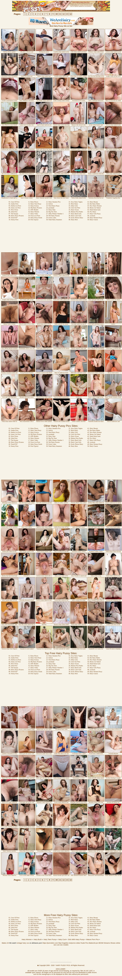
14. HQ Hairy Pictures (35, 208)
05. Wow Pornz (13, 210)
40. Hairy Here (73, 219)
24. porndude (50, 208)
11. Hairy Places (33, 202)
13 (67, 14)
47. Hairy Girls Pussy (94, 214)
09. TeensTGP (13, 218)
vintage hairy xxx (23, 943)
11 (60, 14)
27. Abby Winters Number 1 (55, 214)
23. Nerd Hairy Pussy (52, 206)
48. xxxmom (91, 216)
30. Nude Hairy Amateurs (54, 219)
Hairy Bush (38, 939)
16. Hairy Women (33, 212)
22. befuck (49, 204)
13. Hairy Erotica (33, 206)
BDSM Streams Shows (107, 943)
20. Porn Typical (33, 219)
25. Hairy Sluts (50, 210)
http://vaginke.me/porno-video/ (69, 943)
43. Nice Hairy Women (94, 206)
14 (71, 14)
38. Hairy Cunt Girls (75, 216)
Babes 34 (5, 943)
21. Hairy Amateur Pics (53, 202)
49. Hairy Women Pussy (94, 218)
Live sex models (62, 945)
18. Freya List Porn (34, 216)
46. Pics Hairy (91, 212)
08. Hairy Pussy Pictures (16, 216)
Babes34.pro (93, 943)
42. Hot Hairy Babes (93, 204)
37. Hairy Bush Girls (75, 214)
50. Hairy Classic (92, 219)
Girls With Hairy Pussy (76, 939)
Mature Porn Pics (92, 939)
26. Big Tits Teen (51, 212)
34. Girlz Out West (74, 208)
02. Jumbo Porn (13, 204)
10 (56, 14)
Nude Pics (84, 943)
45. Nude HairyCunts (93, 210)
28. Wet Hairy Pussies (53, 216)
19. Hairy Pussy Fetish (35, 218)
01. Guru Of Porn (14, 202)
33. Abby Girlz (73, 206)
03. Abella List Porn (15, 206)
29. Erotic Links (51, 218)
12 (64, 14)
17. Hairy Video (33, 214)
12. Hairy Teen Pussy (34, 204)
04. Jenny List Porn (15, 208)
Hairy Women (27, 939)
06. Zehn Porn (13, 212)
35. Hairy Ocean (74, 210)
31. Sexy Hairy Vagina (76, 202)
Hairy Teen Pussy (50, 939)
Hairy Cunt (62, 939)
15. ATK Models (33, 210)
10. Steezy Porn (13, 219)
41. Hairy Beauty (92, 202)
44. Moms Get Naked (94, 208)
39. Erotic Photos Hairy (76, 218)
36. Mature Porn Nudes (76, 212)
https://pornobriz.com (50, 943)
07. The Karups (13, 214)
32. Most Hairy (73, 204)
